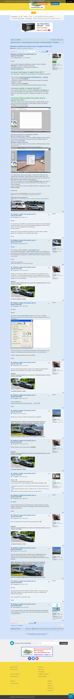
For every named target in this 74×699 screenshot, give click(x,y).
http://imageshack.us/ (34, 250)
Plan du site (41, 669)
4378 (58, 248)
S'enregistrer (41, 671)
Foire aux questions (15, 674)
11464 (58, 64)
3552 (58, 274)
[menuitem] (19, 40)
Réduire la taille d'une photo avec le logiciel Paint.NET (31, 46)
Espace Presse (14, 667)
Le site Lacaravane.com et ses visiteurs (43, 16)
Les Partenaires (14, 683)
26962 (58, 482)
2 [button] (36, 623)
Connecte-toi (42, 3)
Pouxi (53, 417)
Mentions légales (42, 676)
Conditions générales (43, 674)
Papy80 (16, 476)
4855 (58, 613)
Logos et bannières (50, 684)
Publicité (50, 681)
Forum (30, 16)
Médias (25, 16)
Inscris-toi (55, 3)
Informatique (29, 18)
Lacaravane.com (14, 676)
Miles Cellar (43, 634)
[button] (51, 51)
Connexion (41, 667)
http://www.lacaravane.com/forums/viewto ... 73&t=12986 (25, 403)
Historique (12, 681)
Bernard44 (54, 611)
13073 (58, 419)
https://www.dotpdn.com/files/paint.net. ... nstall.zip (34, 77)
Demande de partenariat (51, 689)
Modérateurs (30, 48)
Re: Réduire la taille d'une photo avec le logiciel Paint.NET (23, 214)
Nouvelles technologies (18, 18)
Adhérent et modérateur (22, 48)
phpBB (33, 633)
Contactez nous (14, 669)
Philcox (54, 246)
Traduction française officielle (34, 634)
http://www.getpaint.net (17, 69)
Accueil (20, 16)
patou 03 (54, 272)
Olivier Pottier (55, 58)
